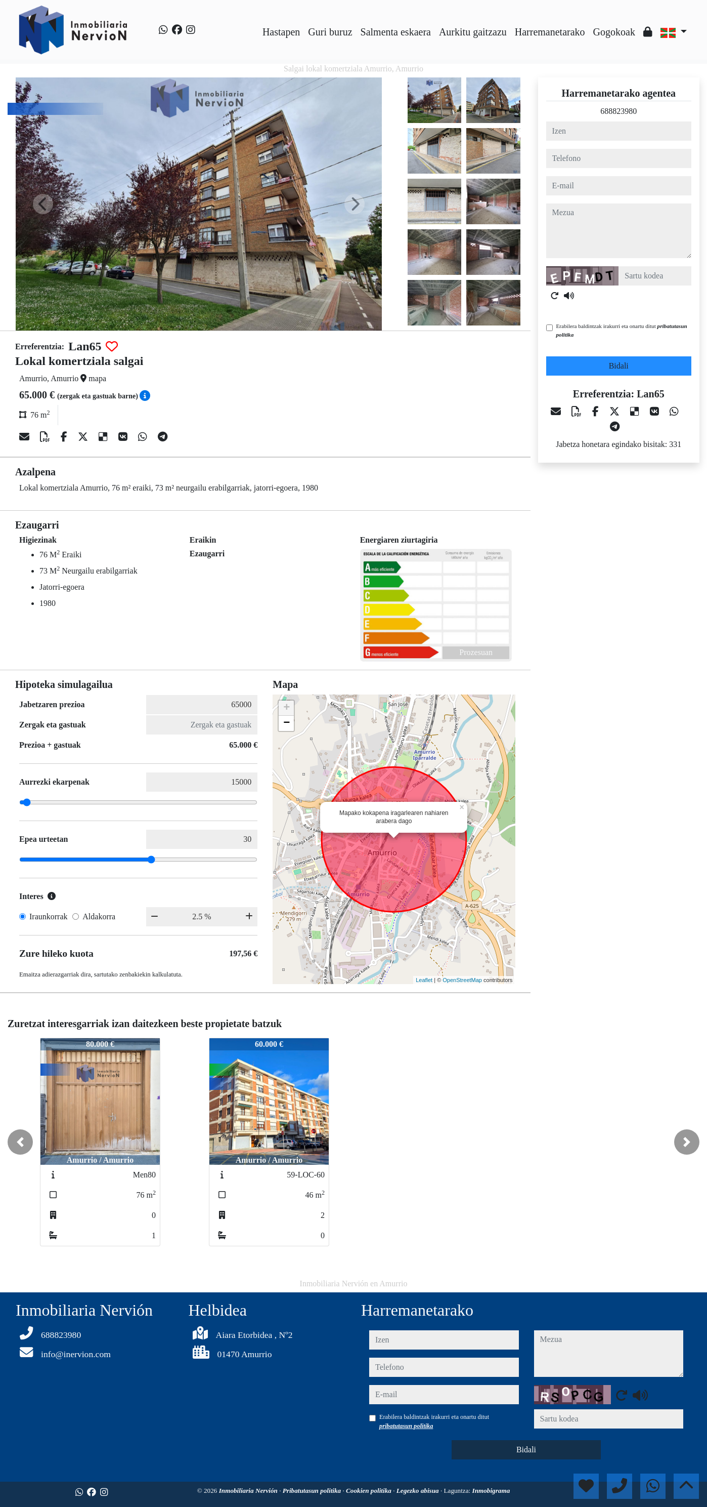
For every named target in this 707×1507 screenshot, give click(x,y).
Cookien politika (369, 1490)
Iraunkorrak (48, 916)
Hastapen (281, 31)
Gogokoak (614, 31)
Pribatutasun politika (313, 1490)
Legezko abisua (418, 1490)
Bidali (619, 365)
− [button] (286, 723)
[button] (20, 1142)
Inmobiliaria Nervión (249, 1490)
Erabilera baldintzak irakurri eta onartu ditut (621, 330)
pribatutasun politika (406, 1426)
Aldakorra (98, 916)
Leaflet (424, 980)
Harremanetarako (550, 31)
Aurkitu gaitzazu (473, 31)
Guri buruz (330, 31)
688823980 (618, 111)
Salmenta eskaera (396, 31)
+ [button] (286, 708)
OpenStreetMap (462, 980)
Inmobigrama (491, 1490)
